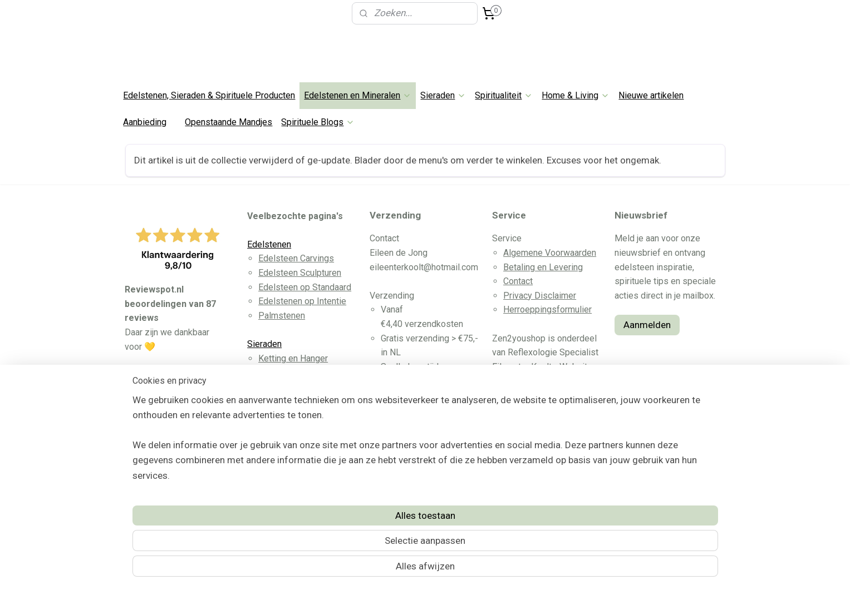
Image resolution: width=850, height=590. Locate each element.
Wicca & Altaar (286, 443)
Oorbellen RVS (286, 386)
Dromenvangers (289, 486)
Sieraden (443, 95)
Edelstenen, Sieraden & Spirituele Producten (209, 95)
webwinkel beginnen (447, 569)
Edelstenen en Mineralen (357, 95)
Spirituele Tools (279, 429)
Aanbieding (144, 122)
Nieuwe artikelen (651, 95)
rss (406, 569)
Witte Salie (279, 472)
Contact (518, 281)
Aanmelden (647, 324)
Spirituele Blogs (318, 122)
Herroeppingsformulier (547, 309)
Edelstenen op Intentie (302, 301)
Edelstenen (269, 244)
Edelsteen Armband (296, 372)
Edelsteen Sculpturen (299, 272)
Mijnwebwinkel (541, 569)
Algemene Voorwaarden (549, 252)
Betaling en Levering (543, 267)
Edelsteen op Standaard (304, 287)
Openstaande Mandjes (228, 122)
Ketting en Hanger (293, 358)
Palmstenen (281, 315)
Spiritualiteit (504, 95)
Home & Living (576, 95)
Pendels (274, 458)
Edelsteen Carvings (296, 258)
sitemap (385, 569)
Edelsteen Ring (287, 400)
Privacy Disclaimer (539, 295)
